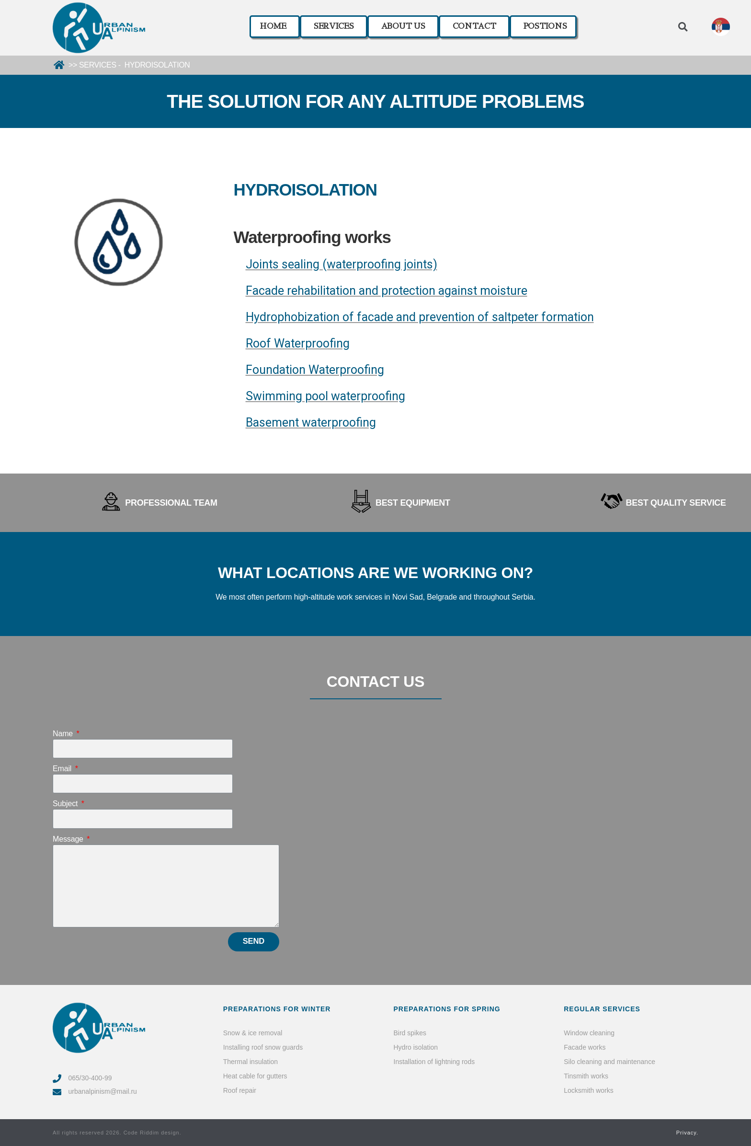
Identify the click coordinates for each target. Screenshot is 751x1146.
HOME (273, 26)
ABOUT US (403, 26)
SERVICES (334, 26)
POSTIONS (545, 26)
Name (64, 733)
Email (63, 768)
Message (69, 839)
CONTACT (474, 26)
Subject (66, 803)
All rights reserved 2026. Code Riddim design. (117, 1132)
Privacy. (687, 1132)
